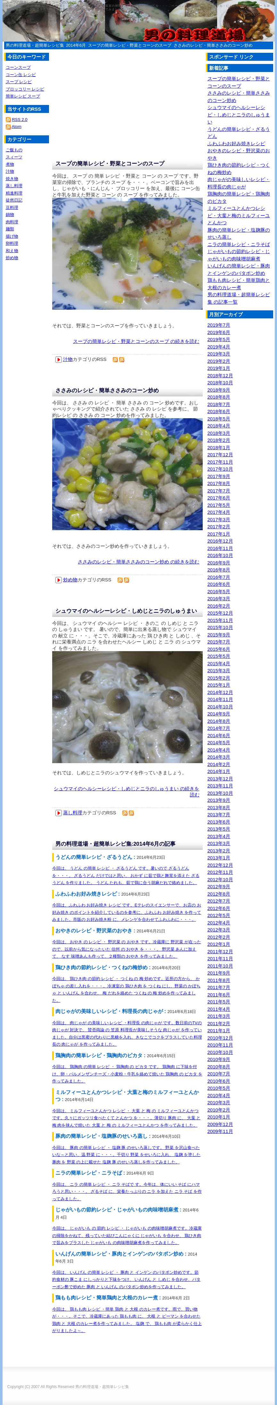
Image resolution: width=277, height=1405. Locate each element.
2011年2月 (219, 1023)
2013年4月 (219, 836)
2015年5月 (219, 656)
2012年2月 (219, 937)
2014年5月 (219, 742)
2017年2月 (219, 526)
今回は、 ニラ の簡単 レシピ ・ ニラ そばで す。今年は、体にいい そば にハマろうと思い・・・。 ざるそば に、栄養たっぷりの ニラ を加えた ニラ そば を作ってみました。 (127, 1191)
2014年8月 (219, 721)
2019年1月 (219, 368)
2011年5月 (219, 1001)
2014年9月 (219, 713)
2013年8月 (219, 807)
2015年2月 (219, 678)
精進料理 (14, 193)
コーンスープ (18, 67)
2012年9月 (219, 886)
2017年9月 (219, 476)
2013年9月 (219, 800)
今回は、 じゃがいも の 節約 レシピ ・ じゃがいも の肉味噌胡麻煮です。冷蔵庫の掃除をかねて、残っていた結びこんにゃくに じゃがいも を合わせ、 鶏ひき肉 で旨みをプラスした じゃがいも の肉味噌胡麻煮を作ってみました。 (127, 1235)
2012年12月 (220, 865)
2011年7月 (219, 987)
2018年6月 (219, 411)
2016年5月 (219, 591)
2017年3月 (219, 519)
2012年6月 (219, 908)
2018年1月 (219, 447)
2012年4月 (219, 922)
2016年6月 (219, 584)
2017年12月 (220, 454)
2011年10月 (220, 966)
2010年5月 (219, 1088)
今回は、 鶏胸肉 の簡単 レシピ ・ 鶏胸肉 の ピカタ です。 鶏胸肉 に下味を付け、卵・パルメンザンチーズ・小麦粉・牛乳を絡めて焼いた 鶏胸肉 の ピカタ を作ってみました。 (127, 1073)
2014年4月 (219, 750)
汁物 (68, 359)
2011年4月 (219, 1009)
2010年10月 (220, 1052)
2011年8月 (219, 980)
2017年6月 (219, 497)
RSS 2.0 (19, 119)
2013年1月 (219, 857)
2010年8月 (219, 1066)
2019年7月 (219, 325)
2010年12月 (220, 1038)
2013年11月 (220, 785)
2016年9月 (219, 562)
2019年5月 (219, 339)
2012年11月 (220, 872)
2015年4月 (219, 663)
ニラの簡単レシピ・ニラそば (239, 244)
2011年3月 (219, 1016)
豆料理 (12, 207)
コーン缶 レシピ (21, 74)
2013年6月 (219, 822)
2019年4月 (219, 346)
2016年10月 (220, 555)
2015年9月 (219, 634)
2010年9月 (219, 1059)
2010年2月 (219, 1110)
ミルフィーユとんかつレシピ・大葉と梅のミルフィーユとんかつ (239, 215)
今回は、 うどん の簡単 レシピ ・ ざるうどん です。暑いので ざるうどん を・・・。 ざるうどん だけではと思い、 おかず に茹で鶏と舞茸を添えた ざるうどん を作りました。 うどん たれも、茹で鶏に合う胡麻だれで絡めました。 (126, 875)
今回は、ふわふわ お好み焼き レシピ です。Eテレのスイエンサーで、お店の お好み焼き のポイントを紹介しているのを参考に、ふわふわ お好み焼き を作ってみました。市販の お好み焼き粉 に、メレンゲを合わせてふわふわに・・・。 (126, 912)
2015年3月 (219, 670)
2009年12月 (220, 1124)
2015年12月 (220, 613)
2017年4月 (219, 512)
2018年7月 (219, 404)
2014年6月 (76, 45)
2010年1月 (219, 1117)
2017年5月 (219, 505)
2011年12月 (220, 951)
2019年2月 (219, 361)
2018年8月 (219, 397)
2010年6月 (219, 1081)
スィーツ (14, 157)
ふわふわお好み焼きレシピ (236, 143)
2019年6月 (219, 332)
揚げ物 (12, 236)
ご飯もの (14, 150)
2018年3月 (219, 433)
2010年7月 (219, 1073)
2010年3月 (219, 1102)
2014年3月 (219, 757)
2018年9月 (219, 390)
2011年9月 (219, 973)
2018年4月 (219, 425)
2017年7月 (219, 490)
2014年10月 (220, 706)
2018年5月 (219, 418)
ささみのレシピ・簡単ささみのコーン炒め (213, 45)
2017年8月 (219, 483)
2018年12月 (220, 375)
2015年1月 (219, 685)
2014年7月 (219, 728)
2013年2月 (219, 850)
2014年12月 (220, 692)
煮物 (10, 164)
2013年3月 (219, 843)
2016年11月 (220, 548)
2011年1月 (219, 1030)
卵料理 (12, 243)
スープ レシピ (19, 81)
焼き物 (12, 178)
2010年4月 (219, 1095)
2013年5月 (219, 829)
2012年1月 (219, 944)
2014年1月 (219, 771)
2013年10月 (220, 793)
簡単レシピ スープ (23, 96)
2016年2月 (219, 606)
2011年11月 (220, 958)
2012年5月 (219, 915)
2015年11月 (220, 620)
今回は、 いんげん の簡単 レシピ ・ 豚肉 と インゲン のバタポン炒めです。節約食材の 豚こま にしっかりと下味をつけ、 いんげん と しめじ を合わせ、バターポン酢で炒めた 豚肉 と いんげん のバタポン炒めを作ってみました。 (126, 1279)
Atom (16, 126)
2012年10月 (220, 879)
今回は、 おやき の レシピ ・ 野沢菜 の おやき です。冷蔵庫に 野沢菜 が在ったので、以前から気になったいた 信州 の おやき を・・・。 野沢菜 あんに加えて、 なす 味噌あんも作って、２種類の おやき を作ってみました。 (126, 949)
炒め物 (70, 579)
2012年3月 (219, 929)
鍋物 (10, 214)
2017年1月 (219, 534)
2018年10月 (220, 382)
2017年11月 (220, 462)
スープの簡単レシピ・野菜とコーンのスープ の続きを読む (136, 341)
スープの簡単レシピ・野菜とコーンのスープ (129, 45)
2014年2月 (219, 764)
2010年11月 (220, 1045)
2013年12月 (220, 778)
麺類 (10, 229)
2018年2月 (219, 440)
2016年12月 (220, 541)
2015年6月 (219, 649)
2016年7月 (219, 577)
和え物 (12, 250)
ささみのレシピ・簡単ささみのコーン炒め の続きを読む (138, 561)
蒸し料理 (72, 812)
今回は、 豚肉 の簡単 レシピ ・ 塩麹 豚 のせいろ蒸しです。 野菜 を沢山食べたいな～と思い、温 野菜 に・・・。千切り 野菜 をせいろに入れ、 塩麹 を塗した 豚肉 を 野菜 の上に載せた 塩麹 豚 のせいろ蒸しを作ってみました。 (126, 1154)
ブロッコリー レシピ (25, 89)
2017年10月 (220, 469)
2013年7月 (219, 814)
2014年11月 (220, 699)
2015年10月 (220, 627)
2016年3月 (219, 598)
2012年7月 (219, 901)
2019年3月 (219, 353)
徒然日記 (14, 200)
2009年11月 (220, 1131)
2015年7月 (219, 641)
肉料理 (12, 222)
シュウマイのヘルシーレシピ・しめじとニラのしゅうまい (126, 611)
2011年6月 (219, 994)
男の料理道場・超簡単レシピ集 (35, 45)
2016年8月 (219, 569)
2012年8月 (219, 894)
